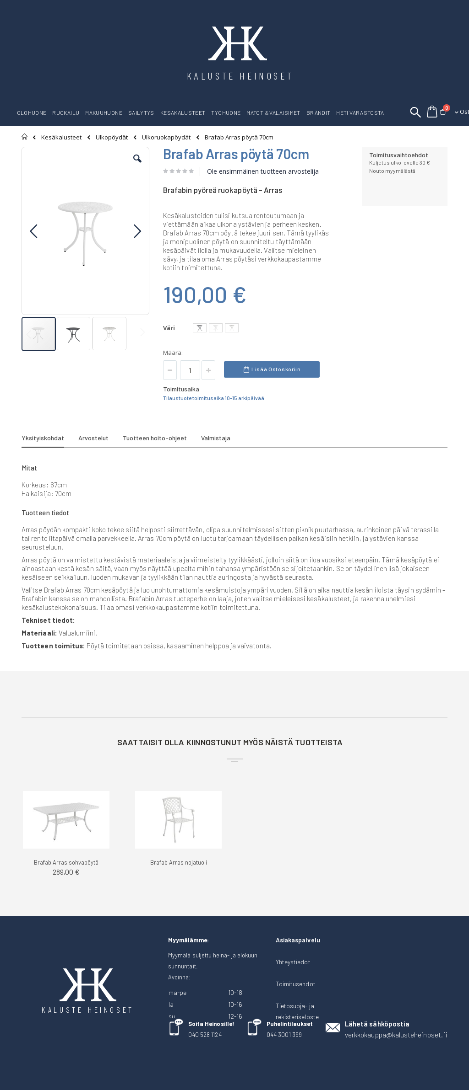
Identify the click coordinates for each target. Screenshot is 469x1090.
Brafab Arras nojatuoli (178, 862)
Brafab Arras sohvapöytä (66, 862)
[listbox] (217, 329)
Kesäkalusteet (61, 137)
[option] (200, 327)
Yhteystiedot (293, 962)
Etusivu (25, 137)
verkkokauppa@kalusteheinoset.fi (396, 1035)
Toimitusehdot (296, 984)
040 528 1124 (205, 1034)
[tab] (50, 439)
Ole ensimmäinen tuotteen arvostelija (263, 171)
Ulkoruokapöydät (166, 137)
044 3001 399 (284, 1034)
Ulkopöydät (112, 137)
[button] (137, 165)
